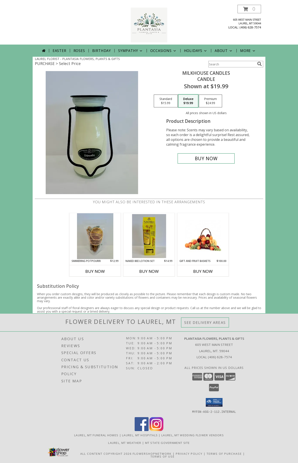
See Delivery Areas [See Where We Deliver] (205, 322)
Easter (59, 50)
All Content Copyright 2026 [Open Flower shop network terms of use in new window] (106, 453)
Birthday (101, 50)
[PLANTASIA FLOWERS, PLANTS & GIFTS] (149, 25)
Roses (79, 50)
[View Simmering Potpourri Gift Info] (95, 236)
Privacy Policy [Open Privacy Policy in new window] (189, 453)
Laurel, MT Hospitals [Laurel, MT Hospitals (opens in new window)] (140, 435)
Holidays (196, 50)
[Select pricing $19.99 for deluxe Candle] (188, 101)
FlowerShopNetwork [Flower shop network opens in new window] (152, 453)
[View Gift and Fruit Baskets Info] (203, 236)
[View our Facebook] (142, 430)
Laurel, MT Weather (124, 443)
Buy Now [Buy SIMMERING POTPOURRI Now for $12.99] (95, 271)
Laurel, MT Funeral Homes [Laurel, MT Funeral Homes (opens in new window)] (96, 435)
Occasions (163, 50)
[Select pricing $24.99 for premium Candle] (210, 101)
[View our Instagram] (156, 430)
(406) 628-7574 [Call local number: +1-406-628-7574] (250, 27)
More (248, 50)
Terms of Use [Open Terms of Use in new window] (163, 456)
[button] (249, 9)
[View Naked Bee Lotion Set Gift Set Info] (149, 236)
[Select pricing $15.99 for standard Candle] (165, 101)
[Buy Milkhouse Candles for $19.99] (206, 158)
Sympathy (130, 50)
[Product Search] (232, 64)
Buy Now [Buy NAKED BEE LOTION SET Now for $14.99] (149, 271)
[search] (259, 64)
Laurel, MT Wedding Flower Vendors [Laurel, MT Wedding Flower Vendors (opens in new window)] (192, 435)
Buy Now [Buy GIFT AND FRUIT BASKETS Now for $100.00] (203, 271)
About (224, 50)
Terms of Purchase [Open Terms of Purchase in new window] (224, 453)
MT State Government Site (167, 443)
